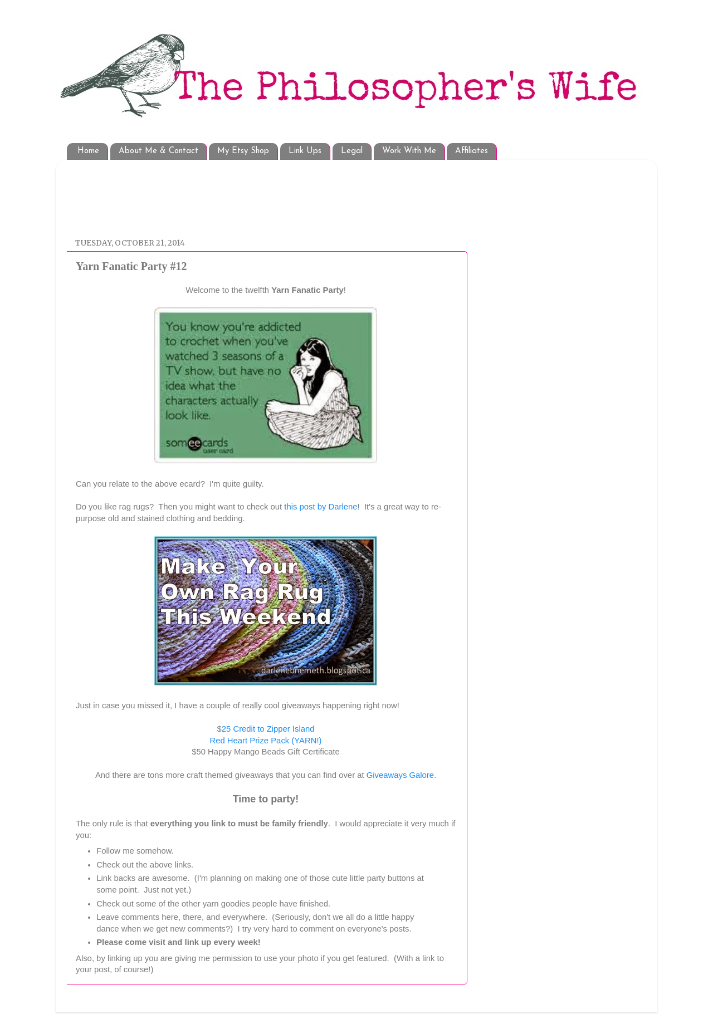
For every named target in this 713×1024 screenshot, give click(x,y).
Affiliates (471, 151)
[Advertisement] (278, 193)
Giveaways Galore (400, 775)
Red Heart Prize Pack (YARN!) (266, 740)
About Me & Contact (158, 151)
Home (88, 151)
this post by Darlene (320, 506)
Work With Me (409, 151)
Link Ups (305, 151)
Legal (352, 151)
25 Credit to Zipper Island (268, 728)
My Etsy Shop (243, 151)
